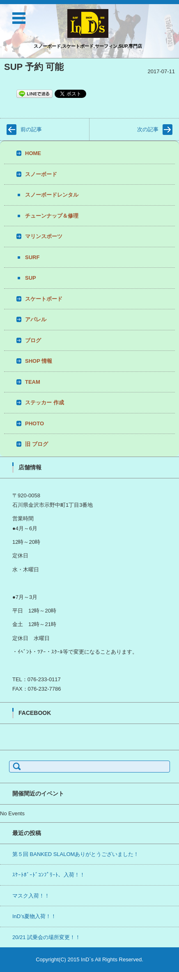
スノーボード (41, 174)
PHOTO (34, 423)
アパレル (35, 319)
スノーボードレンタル (51, 195)
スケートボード (43, 299)
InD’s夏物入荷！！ (34, 916)
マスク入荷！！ (31, 896)
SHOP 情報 (38, 361)
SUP (30, 278)
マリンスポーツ (43, 236)
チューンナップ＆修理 (51, 216)
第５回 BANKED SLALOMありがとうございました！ (75, 854)
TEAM (32, 382)
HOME (33, 153)
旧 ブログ (36, 444)
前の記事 (31, 129)
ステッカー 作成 (44, 402)
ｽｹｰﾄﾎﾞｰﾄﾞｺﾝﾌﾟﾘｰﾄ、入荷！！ (48, 875)
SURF (32, 257)
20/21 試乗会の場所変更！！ (46, 937)
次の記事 (147, 129)
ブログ (33, 340)
